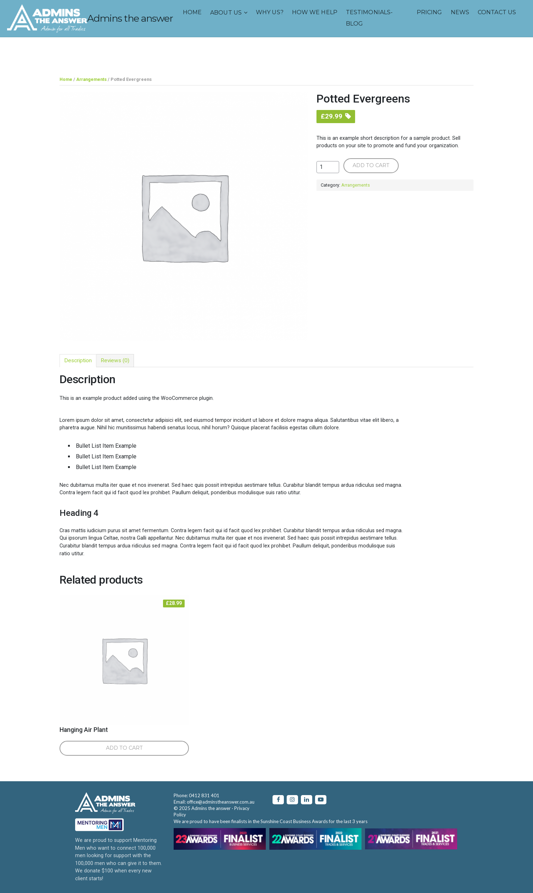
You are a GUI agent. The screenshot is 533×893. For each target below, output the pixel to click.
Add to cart (371, 165)
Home (13, 50)
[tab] (78, 360)
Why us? (91, 50)
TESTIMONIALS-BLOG (190, 56)
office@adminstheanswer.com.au (220, 801)
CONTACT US (318, 50)
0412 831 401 (204, 795)
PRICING (251, 50)
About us (47, 50)
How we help (136, 50)
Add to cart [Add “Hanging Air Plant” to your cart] (124, 747)
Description (78, 360)
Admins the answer (140, 21)
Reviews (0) (116, 360)
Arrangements (91, 79)
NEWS (281, 50)
